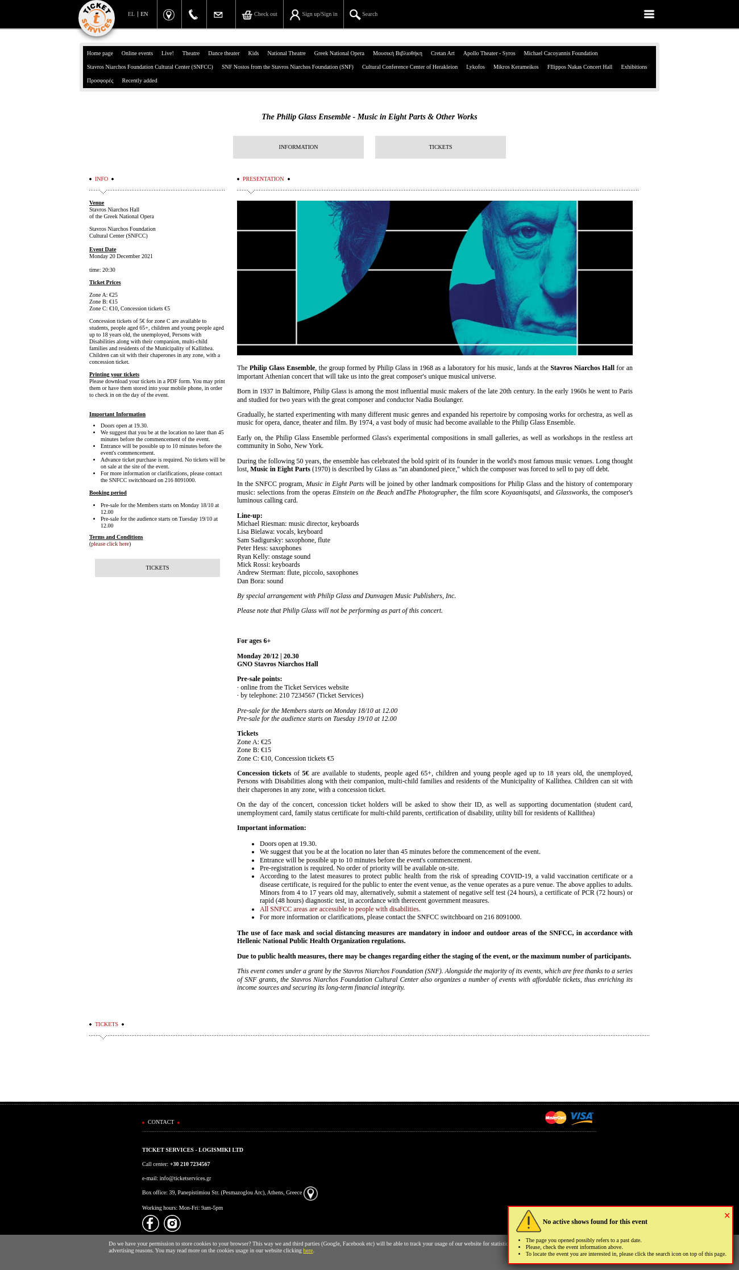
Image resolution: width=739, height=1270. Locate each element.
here (308, 1250)
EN (144, 14)
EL (131, 14)
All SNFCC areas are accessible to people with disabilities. (340, 909)
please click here (110, 544)
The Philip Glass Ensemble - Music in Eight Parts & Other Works (369, 117)
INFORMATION (298, 147)
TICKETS (440, 147)
